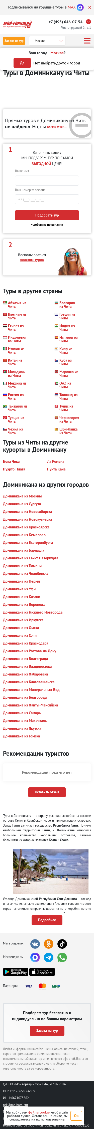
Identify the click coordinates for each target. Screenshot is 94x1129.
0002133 (83, 1125)
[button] (15, 304)
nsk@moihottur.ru (15, 1105)
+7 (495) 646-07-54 (65, 21)
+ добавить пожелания (47, 225)
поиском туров (32, 259)
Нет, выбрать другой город (56, 62)
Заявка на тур (14, 41)
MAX (72, 6)
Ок (76, 1115)
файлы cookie (39, 1112)
